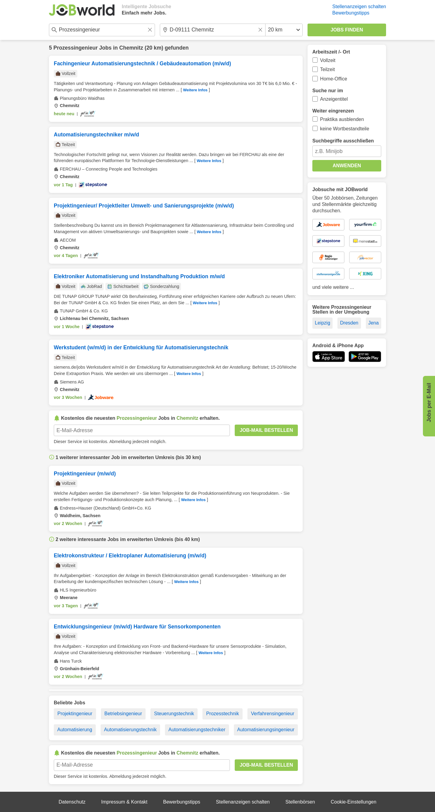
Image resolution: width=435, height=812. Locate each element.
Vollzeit (328, 60)
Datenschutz (72, 801)
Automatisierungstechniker (196, 729)
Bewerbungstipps (350, 12)
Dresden (349, 322)
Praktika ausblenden (342, 119)
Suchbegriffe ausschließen (343, 140)
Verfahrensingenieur (272, 713)
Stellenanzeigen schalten (359, 6)
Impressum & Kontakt (124, 801)
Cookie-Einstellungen (353, 801)
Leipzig (322, 322)
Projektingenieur (74, 713)
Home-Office (333, 78)
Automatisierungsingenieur (265, 729)
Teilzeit (327, 69)
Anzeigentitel (334, 99)
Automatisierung (74, 729)
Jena (373, 322)
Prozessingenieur (75, 48)
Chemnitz (131, 48)
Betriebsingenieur (123, 713)
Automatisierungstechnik (130, 729)
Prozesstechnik (222, 713)
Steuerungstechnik (174, 713)
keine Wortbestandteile (344, 128)
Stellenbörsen (300, 801)
